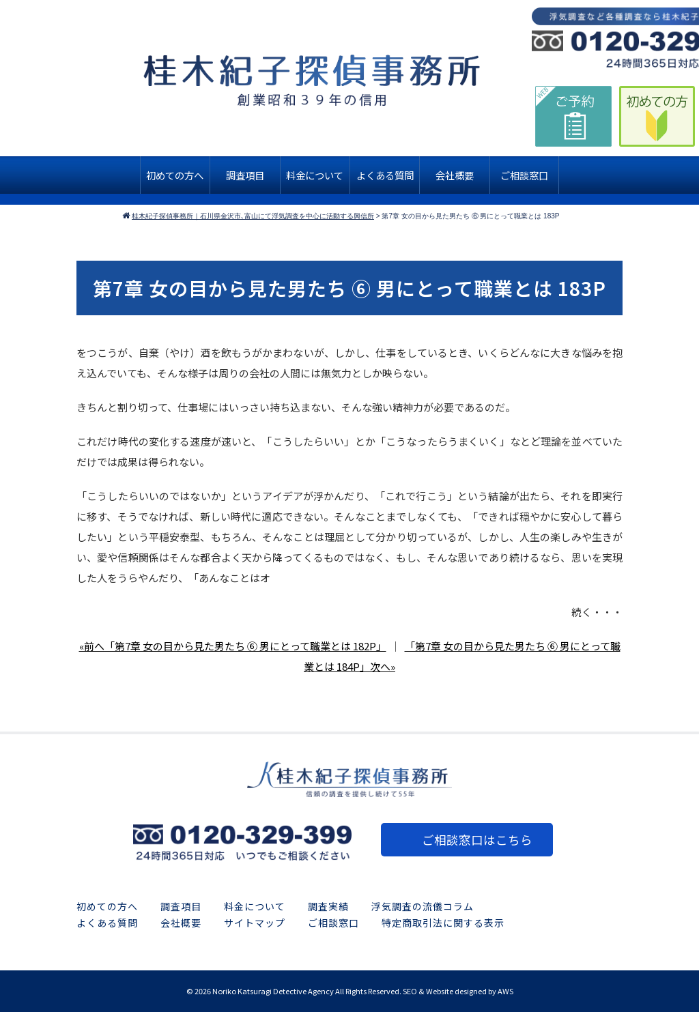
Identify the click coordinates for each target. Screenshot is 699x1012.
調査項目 (180, 906)
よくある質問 (107, 922)
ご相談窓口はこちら (477, 839)
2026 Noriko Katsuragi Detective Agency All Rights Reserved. (298, 990)
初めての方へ (107, 906)
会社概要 (180, 922)
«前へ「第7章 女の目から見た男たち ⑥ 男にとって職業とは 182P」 (232, 646)
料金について (254, 906)
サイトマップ (254, 922)
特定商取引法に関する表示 (443, 922)
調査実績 (328, 906)
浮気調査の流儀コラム (422, 906)
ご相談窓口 (333, 922)
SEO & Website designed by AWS (458, 990)
